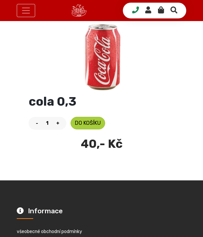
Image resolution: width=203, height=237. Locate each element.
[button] (26, 10)
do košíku (88, 123)
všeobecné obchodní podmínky (49, 231)
